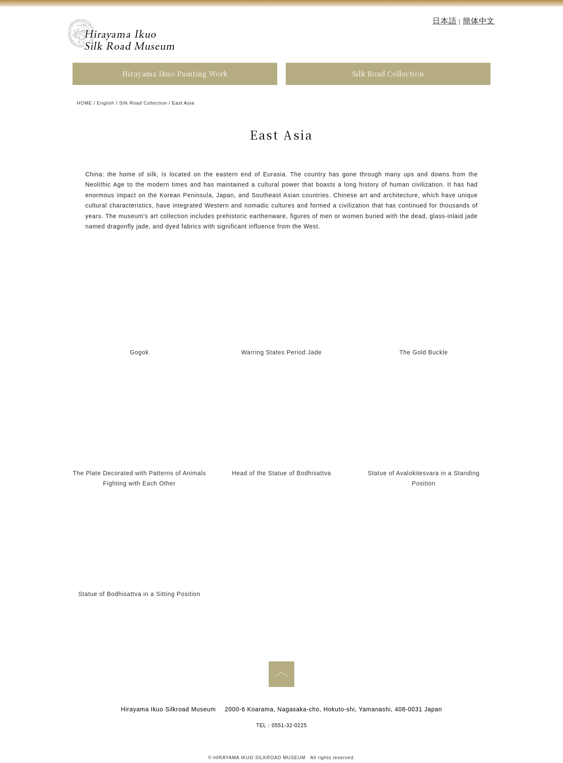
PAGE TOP (281, 674)
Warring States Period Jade (281, 352)
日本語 (444, 21)
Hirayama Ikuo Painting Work (175, 74)
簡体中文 (479, 21)
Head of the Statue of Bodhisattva (281, 473)
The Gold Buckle (423, 352)
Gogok (139, 352)
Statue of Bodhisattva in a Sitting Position (139, 594)
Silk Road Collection (388, 74)
